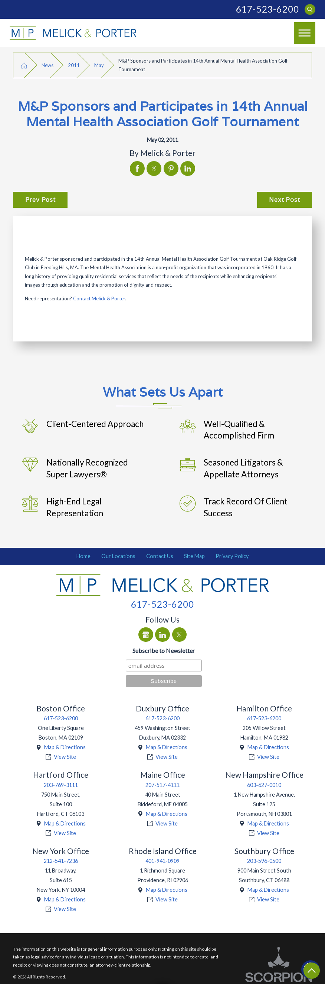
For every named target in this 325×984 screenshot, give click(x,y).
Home (83, 556)
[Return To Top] (311, 970)
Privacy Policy (232, 556)
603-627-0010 (264, 785)
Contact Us (159, 556)
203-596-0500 (264, 861)
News (47, 65)
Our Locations (118, 556)
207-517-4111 (162, 785)
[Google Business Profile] (145, 634)
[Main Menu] (304, 33)
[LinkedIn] (162, 634)
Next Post (284, 200)
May (99, 65)
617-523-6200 (267, 9)
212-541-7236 (61, 861)
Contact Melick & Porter (99, 298)
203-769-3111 (61, 785)
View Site (65, 757)
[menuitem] (83, 556)
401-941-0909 (162, 861)
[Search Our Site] (310, 9)
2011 (74, 65)
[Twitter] (179, 634)
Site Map (194, 556)
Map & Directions (65, 747)
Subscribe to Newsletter (163, 650)
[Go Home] (23, 65)
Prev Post (40, 200)
